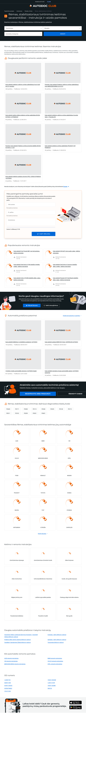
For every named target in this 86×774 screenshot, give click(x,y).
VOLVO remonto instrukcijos (55, 661)
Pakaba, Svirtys (28, 11)
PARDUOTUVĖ (39, 1)
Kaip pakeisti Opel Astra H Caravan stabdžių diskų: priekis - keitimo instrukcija (65, 265)
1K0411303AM (52, 680)
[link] (23, 76)
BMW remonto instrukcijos (55, 658)
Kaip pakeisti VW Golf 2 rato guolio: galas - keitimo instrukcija (66, 252)
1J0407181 (7, 680)
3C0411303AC (8, 685)
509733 (50, 688)
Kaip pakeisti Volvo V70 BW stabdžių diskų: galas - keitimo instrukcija (27, 279)
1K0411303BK (52, 685)
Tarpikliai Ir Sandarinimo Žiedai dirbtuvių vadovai (17, 642)
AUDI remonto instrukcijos (11, 658)
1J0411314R (51, 683)
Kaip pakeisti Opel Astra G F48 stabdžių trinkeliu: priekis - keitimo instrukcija (27, 265)
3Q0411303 (7, 683)
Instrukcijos (19, 11)
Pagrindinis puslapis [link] (9, 11)
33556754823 (8, 688)
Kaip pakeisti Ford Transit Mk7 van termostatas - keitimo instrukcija (27, 252)
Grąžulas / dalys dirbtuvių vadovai (57, 634)
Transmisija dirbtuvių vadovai (56, 642)
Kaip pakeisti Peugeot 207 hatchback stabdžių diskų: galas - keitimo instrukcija (65, 279)
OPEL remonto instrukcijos (55, 664)
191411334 (7, 691)
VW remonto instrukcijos (11, 661)
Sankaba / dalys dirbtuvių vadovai (57, 639)
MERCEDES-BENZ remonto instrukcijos (14, 664)
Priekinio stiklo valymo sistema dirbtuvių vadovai (17, 639)
